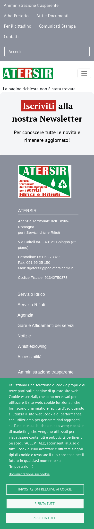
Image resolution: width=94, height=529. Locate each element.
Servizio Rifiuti (31, 304)
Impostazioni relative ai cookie (45, 489)
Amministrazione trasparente (31, 5)
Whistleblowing (32, 346)
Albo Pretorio (16, 15)
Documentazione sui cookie (29, 474)
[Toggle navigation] (84, 73)
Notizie (24, 336)
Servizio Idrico (31, 294)
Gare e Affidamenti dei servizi (45, 325)
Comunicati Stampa (57, 26)
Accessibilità (29, 356)
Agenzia (25, 315)
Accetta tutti (45, 518)
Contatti (11, 36)
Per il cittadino (17, 26)
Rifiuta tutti (45, 503)
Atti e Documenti (52, 15)
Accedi (15, 51)
